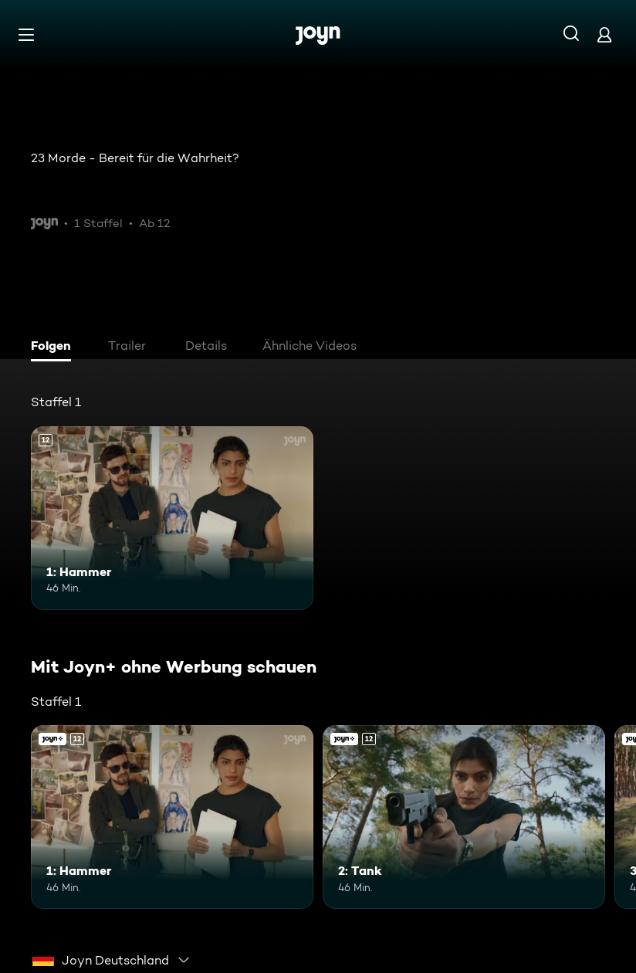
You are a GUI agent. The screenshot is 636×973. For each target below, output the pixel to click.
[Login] (604, 34)
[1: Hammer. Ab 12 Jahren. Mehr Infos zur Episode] (172, 518)
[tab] (55, 347)
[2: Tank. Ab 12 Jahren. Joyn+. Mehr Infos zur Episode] (464, 817)
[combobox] (111, 960)
